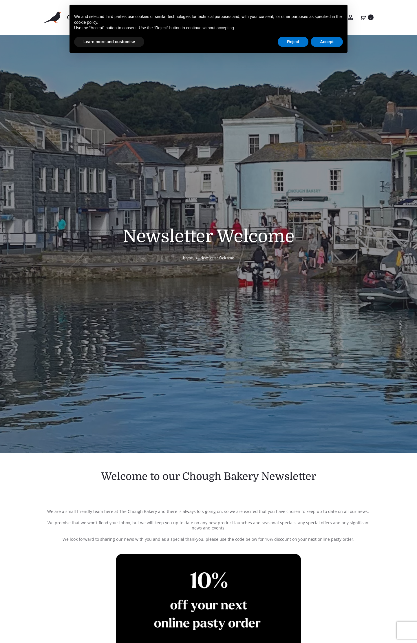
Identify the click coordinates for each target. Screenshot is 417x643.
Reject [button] (293, 41)
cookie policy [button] (85, 22)
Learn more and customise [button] (109, 41)
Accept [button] (327, 41)
